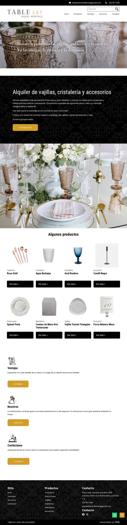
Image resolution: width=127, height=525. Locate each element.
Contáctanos (25, 127)
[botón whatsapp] (114, 515)
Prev (3, 45)
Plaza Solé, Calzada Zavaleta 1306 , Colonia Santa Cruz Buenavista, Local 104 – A (100, 495)
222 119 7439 (112, 2)
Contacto (18, 461)
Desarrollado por (109, 522)
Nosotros (18, 422)
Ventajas (18, 384)
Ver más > (14, 284)
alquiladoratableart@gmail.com (85, 2)
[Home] (64, 14)
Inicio (10, 492)
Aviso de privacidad (25, 522)
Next (124, 45)
